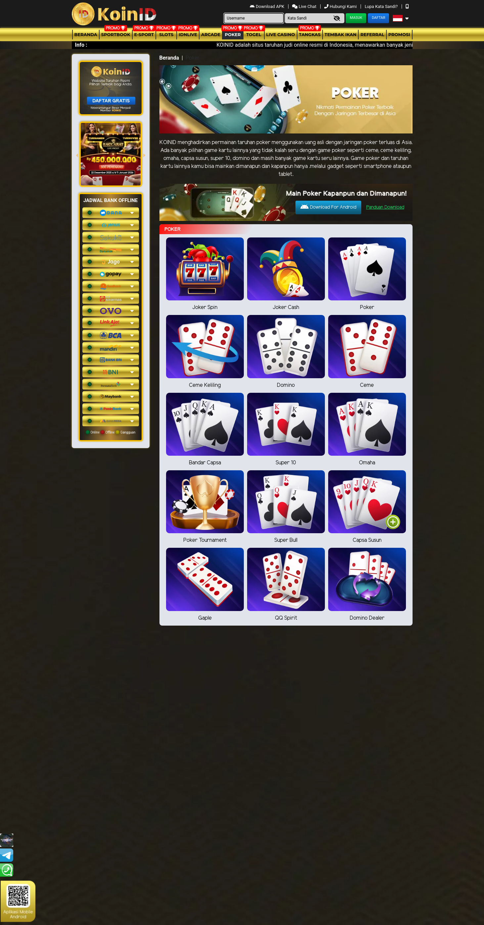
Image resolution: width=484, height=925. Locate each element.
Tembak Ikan (340, 34)
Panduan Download (385, 207)
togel (253, 34)
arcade (210, 34)
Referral (372, 34)
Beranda (85, 34)
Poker (233, 34)
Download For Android (328, 207)
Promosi (399, 34)
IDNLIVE (188, 34)
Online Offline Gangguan (111, 432)
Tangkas (310, 34)
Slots (166, 34)
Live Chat (304, 6)
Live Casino (280, 34)
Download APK (267, 6)
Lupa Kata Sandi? (382, 6)
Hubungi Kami (341, 6)
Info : (81, 45)
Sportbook (115, 34)
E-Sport (144, 34)
